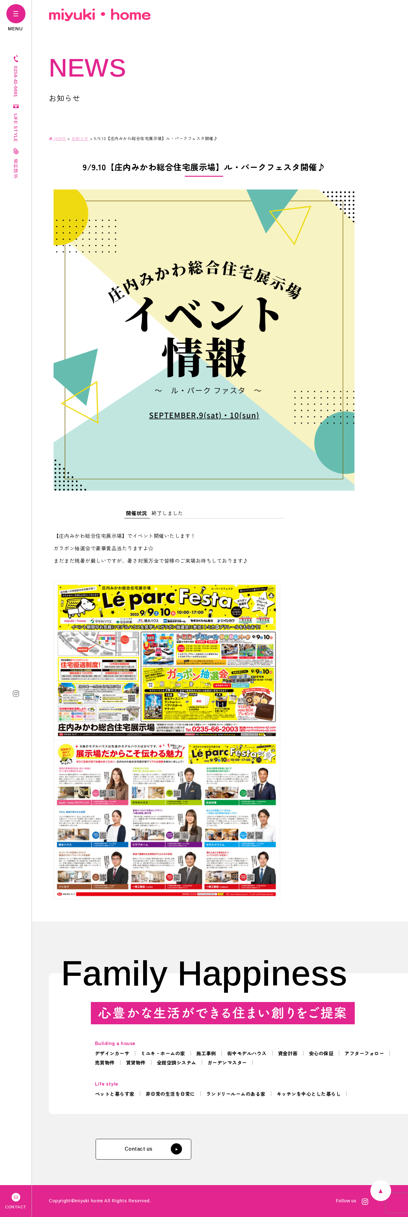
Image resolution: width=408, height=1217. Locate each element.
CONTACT (15, 1200)
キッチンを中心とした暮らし (309, 1093)
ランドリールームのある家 (236, 1093)
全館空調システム (176, 1062)
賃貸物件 (136, 1062)
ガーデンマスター (227, 1062)
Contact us (153, 1148)
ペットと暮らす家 (115, 1093)
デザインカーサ (112, 1053)
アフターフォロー (364, 1053)
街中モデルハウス (247, 1053)
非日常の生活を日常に (170, 1093)
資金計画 (288, 1053)
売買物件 (105, 1062)
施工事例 (206, 1053)
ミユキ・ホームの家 (163, 1053)
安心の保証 (321, 1053)
